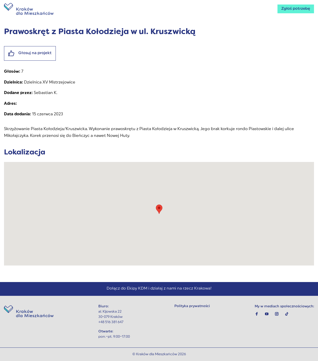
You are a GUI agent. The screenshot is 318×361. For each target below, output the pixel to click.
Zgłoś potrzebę (295, 9)
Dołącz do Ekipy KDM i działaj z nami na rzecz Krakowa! (159, 289)
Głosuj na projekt (30, 53)
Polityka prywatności (192, 306)
